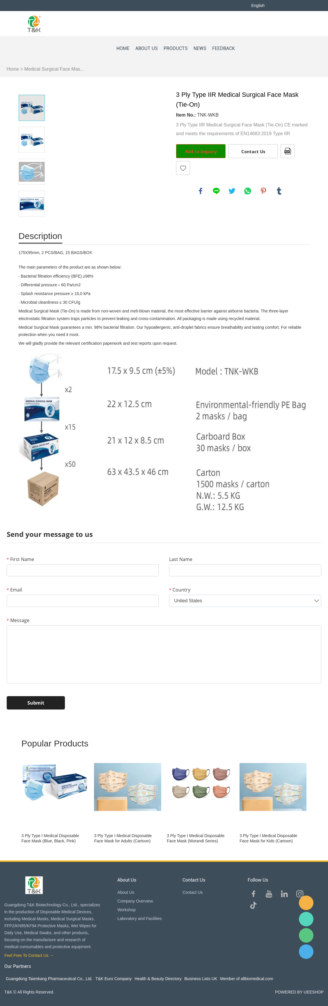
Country (179, 590)
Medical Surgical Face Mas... (54, 69)
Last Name (180, 559)
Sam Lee (306, 919)
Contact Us (253, 151)
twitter (232, 191)
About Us (125, 892)
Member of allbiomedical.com (246, 978)
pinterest (263, 191)
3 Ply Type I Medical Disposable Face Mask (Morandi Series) (195, 838)
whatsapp (247, 191)
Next (32, 225)
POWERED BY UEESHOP (299, 992)
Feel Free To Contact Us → (29, 955)
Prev (32, 86)
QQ (306, 951)
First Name (20, 559)
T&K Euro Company (113, 978)
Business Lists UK (200, 978)
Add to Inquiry (201, 151)
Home (13, 69)
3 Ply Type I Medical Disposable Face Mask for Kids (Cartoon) (268, 838)
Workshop (126, 909)
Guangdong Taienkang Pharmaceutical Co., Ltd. (49, 978)
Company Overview (135, 901)
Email (14, 590)
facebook (200, 191)
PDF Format (288, 151)
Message (18, 620)
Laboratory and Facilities (139, 918)
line (216, 191)
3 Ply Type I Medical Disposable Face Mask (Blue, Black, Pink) (50, 838)
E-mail (306, 903)
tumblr (279, 191)
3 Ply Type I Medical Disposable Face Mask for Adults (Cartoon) (123, 838)
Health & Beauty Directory (157, 978)
